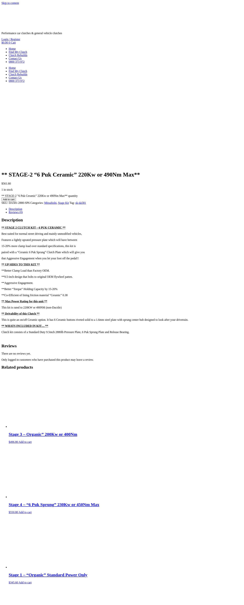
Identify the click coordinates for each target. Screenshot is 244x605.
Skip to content (10, 3)
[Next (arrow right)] (6, 602)
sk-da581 (80, 124)
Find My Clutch (18, 51)
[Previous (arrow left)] (2, 602)
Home (12, 48)
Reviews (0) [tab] (16, 133)
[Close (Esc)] (13, 599)
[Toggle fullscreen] (6, 599)
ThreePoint (56, 592)
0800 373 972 (17, 61)
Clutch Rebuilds (18, 55)
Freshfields (27, 592)
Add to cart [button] (25, 363)
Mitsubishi (50, 124)
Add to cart (8, 120)
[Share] (10, 599)
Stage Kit (63, 124)
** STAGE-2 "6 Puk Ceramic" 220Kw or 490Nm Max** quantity (39, 117)
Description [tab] (15, 130)
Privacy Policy (35, 586)
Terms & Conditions (13, 586)
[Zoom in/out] (2, 599)
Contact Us (15, 58)
